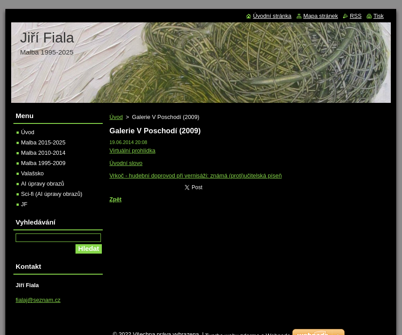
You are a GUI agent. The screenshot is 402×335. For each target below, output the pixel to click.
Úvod (116, 117)
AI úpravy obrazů (42, 183)
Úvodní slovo (125, 163)
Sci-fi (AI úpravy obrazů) (51, 194)
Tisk (378, 16)
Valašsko (32, 173)
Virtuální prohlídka (132, 150)
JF (24, 204)
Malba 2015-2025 (43, 142)
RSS (355, 16)
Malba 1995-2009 (43, 163)
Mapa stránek (320, 16)
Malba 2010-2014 (43, 152)
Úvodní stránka (272, 16)
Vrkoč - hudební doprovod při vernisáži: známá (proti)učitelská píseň (195, 175)
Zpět (115, 199)
